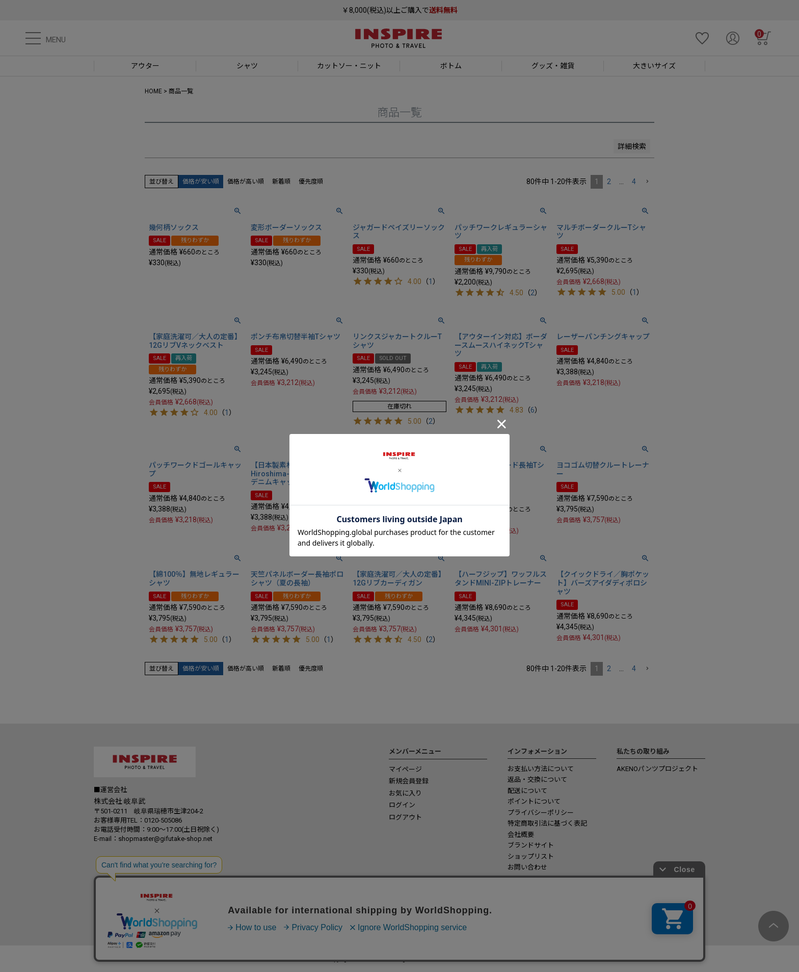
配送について (527, 791)
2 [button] (609, 181)
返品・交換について (537, 779)
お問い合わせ (527, 867)
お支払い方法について (541, 769)
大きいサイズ (654, 66)
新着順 (281, 181)
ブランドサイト (531, 845)
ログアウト (405, 817)
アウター (145, 66)
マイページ (405, 769)
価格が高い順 (245, 181)
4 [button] (634, 181)
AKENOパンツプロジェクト (657, 769)
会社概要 (521, 834)
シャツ (247, 66)
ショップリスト (531, 856)
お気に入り (405, 793)
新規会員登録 (409, 781)
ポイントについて (534, 801)
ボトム (451, 66)
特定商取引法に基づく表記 (547, 823)
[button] (647, 181)
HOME (153, 91)
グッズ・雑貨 (552, 66)
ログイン (402, 805)
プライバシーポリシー (541, 812)
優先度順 (311, 181)
